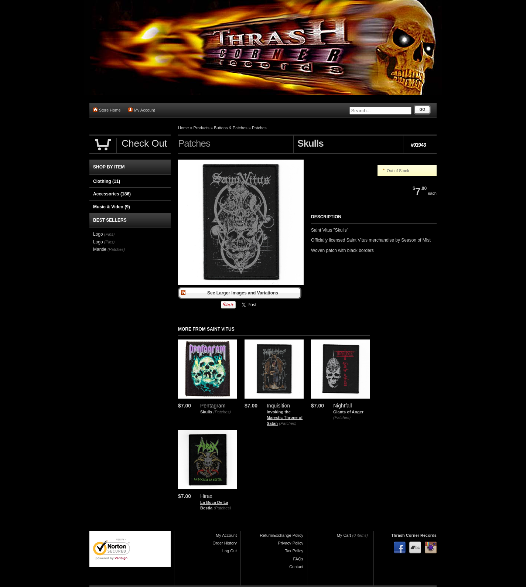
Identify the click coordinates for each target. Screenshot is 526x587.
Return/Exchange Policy (281, 535)
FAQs (298, 559)
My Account (141, 109)
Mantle (99, 249)
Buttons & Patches (230, 128)
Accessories (112, 194)
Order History (225, 543)
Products (201, 128)
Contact (296, 566)
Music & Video (111, 206)
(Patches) (222, 412)
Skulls (206, 412)
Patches (259, 128)
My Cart (344, 535)
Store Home (107, 109)
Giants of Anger (348, 412)
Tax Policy (294, 551)
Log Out (229, 551)
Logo (98, 234)
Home (183, 128)
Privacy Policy (290, 543)
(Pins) (109, 234)
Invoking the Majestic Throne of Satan (285, 418)
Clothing (106, 181)
